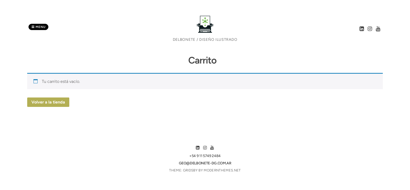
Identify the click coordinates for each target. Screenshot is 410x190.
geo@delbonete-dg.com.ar (205, 163)
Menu (38, 27)
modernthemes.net (222, 170)
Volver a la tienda (48, 102)
